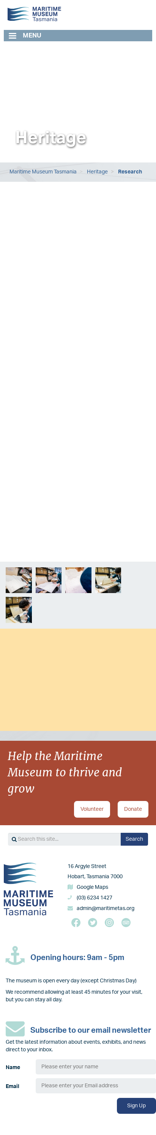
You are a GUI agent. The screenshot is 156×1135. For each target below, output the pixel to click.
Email (12, 1086)
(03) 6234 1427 (94, 898)
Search (134, 839)
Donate (133, 809)
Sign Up (136, 1105)
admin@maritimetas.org (105, 908)
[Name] (96, 1066)
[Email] (96, 1085)
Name (13, 1067)
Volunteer (92, 809)
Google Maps (92, 887)
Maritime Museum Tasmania (43, 172)
